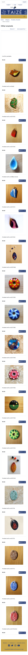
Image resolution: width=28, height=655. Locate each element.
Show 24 (12, 29)
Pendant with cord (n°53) (8, 538)
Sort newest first (21, 29)
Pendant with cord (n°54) (8, 508)
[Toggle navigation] (24, 16)
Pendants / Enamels (15, 19)
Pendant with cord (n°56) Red (9, 629)
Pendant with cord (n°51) (8, 568)
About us (5, 643)
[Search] (11, 2)
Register (20, 4)
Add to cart (22, 60)
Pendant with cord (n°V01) (8, 448)
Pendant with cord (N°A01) (9, 478)
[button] (13, 7)
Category (7, 19)
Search (24, 2)
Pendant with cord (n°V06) (8, 327)
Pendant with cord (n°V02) (8, 418)
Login (15, 4)
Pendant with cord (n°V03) (8, 387)
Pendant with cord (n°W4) (8, 146)
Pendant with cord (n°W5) (8, 116)
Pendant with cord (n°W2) (8, 237)
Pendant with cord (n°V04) (8, 357)
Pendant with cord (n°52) (8, 598)
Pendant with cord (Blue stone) (10, 176)
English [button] (8, 4)
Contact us (12, 643)
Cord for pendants (6, 56)
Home (2, 19)
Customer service (21, 643)
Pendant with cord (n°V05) (8, 297)
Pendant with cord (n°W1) (8, 207)
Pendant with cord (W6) (8, 86)
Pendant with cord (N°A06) (9, 267)
